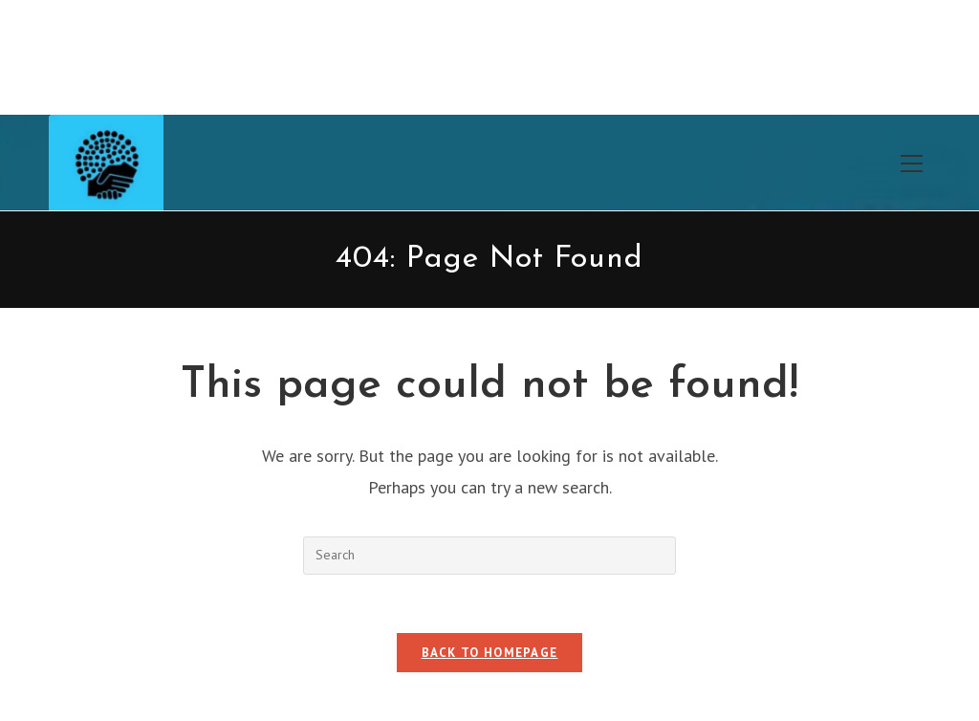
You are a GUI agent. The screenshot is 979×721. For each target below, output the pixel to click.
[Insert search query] (489, 555)
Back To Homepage (490, 653)
